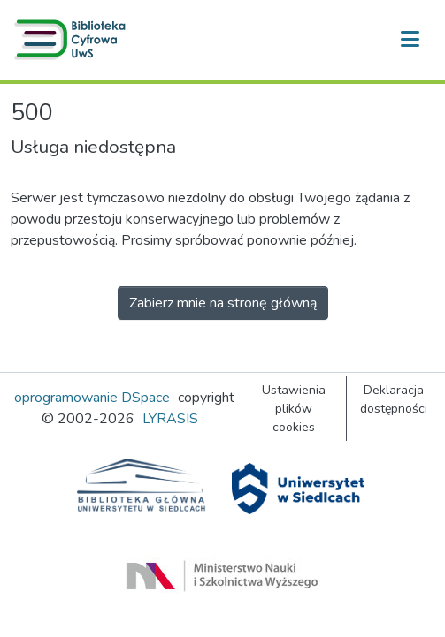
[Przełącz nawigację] (409, 40)
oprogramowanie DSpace (92, 397)
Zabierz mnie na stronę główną (223, 303)
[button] (73, 39)
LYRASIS (170, 418)
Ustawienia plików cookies (294, 409)
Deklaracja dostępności (393, 399)
